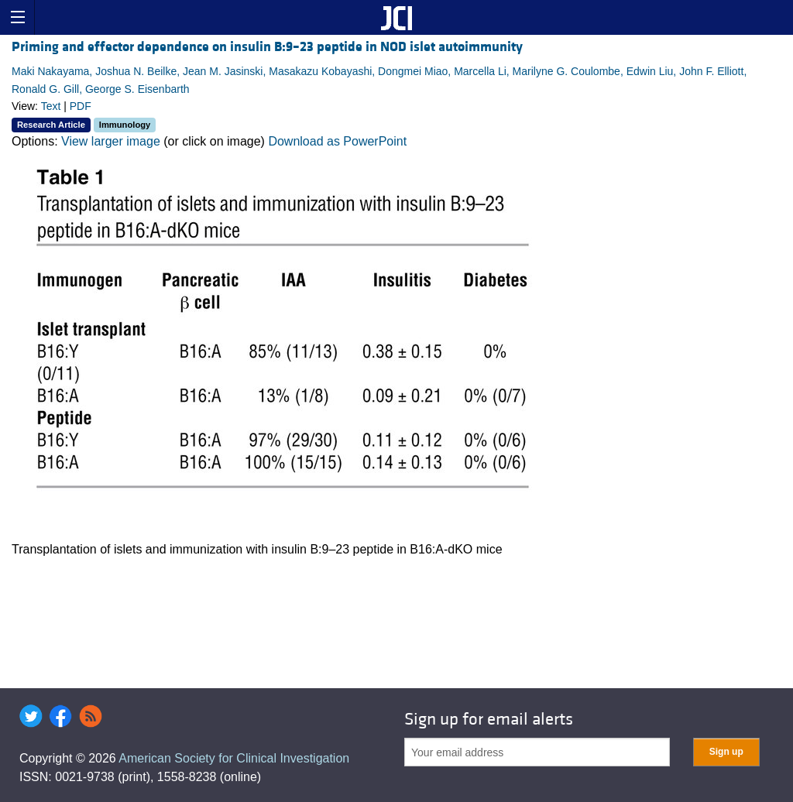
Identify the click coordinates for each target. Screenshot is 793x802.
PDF (80, 106)
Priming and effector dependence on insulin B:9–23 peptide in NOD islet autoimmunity (267, 47)
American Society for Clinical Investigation (233, 758)
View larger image (110, 141)
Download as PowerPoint (337, 141)
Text (51, 106)
